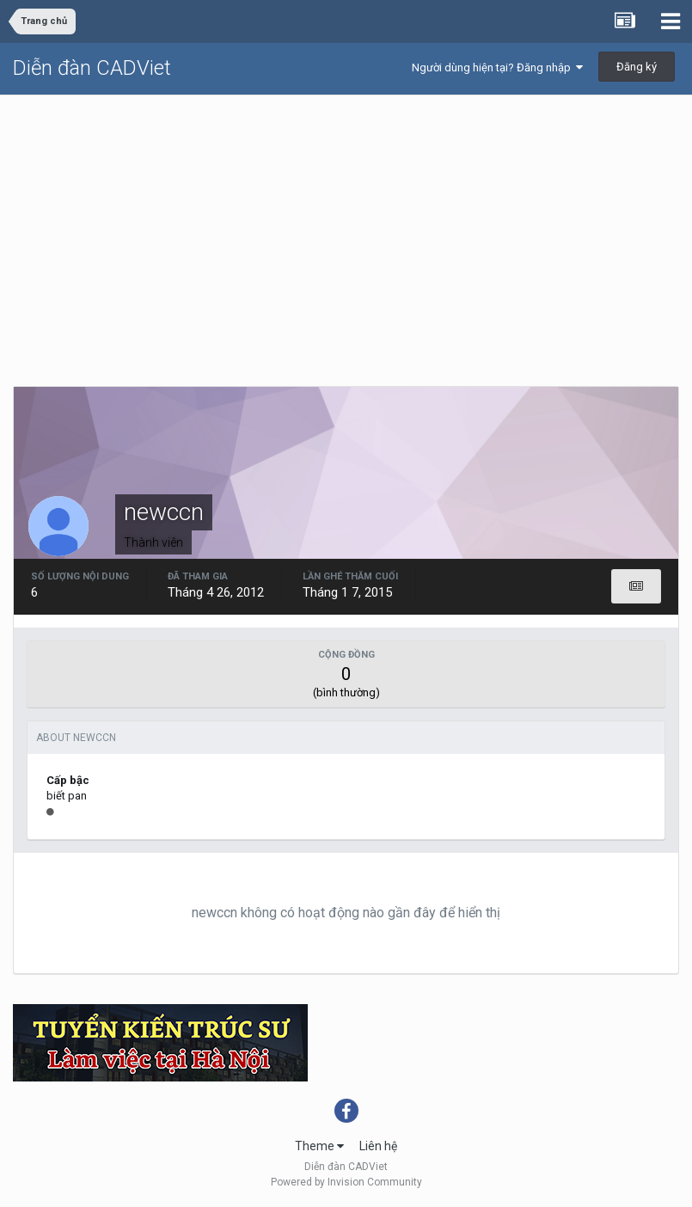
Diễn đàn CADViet (92, 68)
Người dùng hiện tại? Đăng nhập (497, 67)
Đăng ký (636, 66)
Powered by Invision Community (346, 1182)
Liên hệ (378, 1146)
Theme (319, 1146)
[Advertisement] (346, 224)
